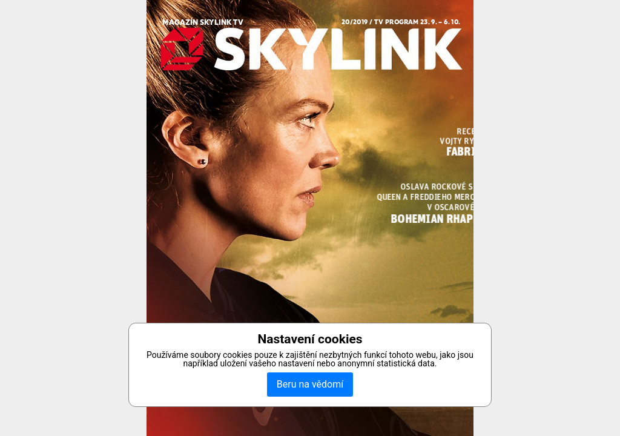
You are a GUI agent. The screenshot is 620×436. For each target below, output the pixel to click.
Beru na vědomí (310, 384)
